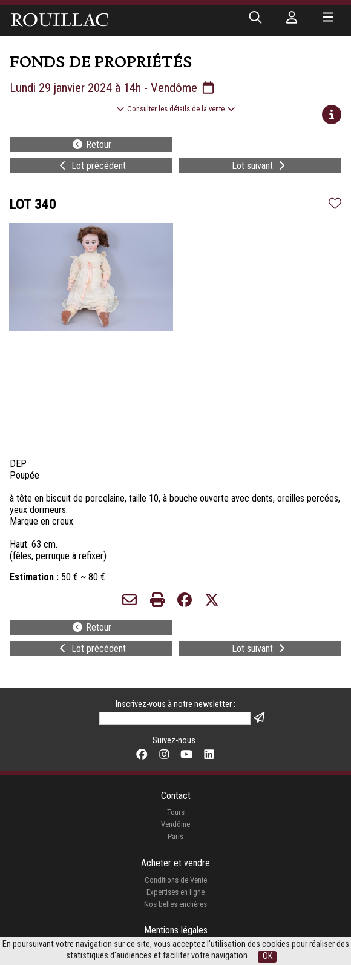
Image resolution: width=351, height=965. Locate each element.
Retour (91, 144)
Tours (176, 812)
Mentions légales (176, 930)
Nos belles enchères (175, 904)
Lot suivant (259, 165)
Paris (175, 836)
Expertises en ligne (175, 892)
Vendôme (175, 824)
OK (267, 956)
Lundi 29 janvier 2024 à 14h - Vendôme (113, 88)
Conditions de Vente (176, 879)
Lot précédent (91, 165)
